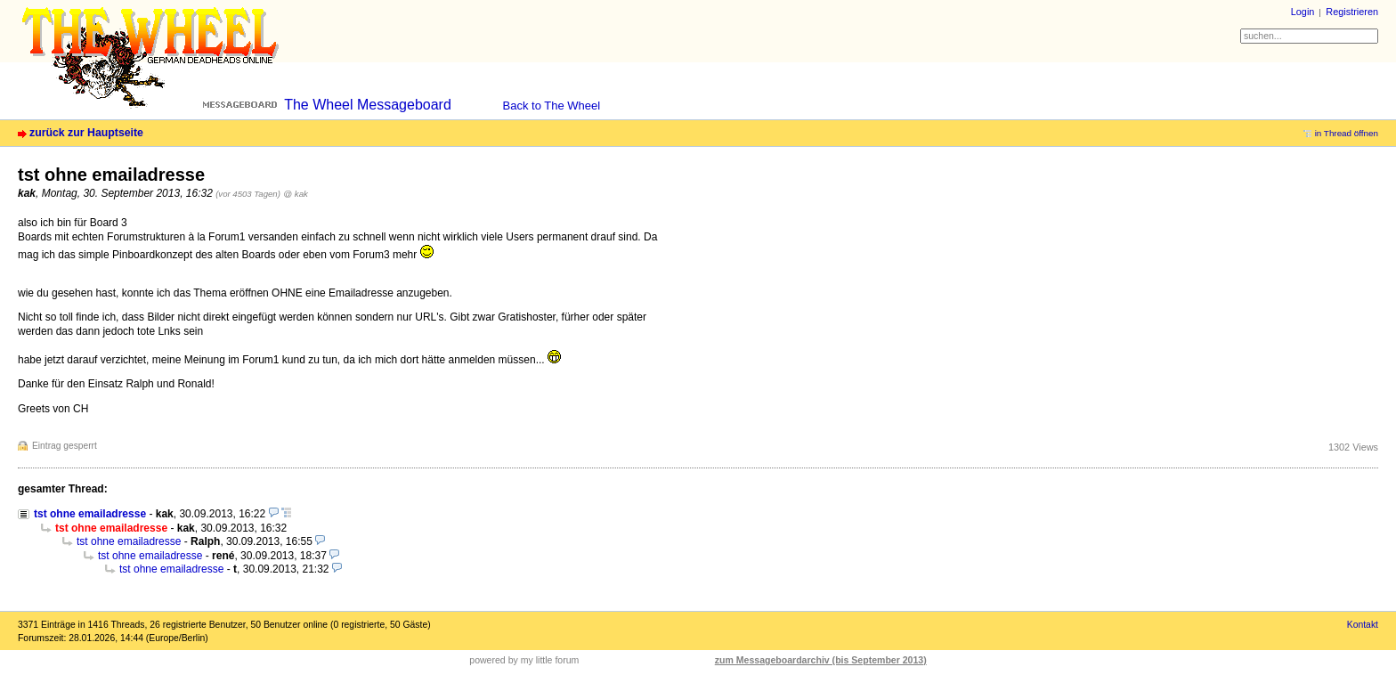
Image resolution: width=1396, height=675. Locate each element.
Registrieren (1352, 11)
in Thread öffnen (1346, 133)
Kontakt (1362, 625)
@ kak (295, 194)
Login (1303, 11)
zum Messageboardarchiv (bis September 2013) (821, 660)
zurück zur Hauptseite (86, 132)
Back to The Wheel (552, 105)
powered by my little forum (524, 660)
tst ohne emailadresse (90, 514)
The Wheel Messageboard (367, 104)
